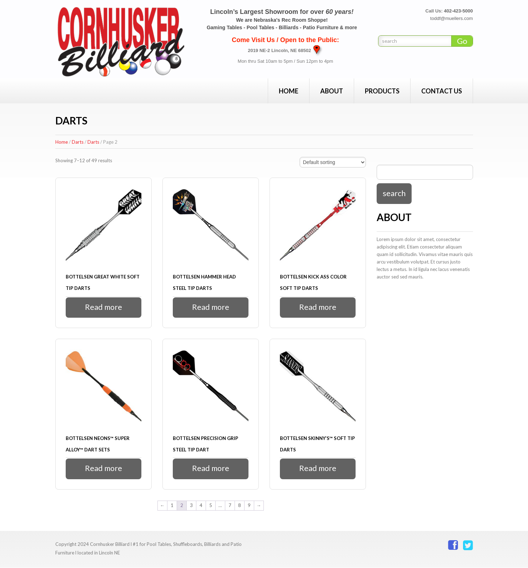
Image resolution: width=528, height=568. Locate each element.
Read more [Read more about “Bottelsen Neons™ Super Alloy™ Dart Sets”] (103, 469)
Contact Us (441, 91)
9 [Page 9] (249, 505)
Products (382, 91)
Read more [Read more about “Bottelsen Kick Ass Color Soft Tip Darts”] (317, 307)
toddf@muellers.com (451, 18)
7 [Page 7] (229, 505)
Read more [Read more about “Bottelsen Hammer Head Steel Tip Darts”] (210, 307)
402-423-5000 (458, 11)
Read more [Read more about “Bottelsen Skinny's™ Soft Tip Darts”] (317, 469)
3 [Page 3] (191, 505)
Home (288, 91)
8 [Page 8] (239, 505)
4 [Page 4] (201, 505)
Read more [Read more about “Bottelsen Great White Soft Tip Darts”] (103, 307)
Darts (78, 142)
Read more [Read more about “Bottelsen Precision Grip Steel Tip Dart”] (210, 469)
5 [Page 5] (210, 505)
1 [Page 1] (172, 505)
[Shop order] (333, 162)
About (331, 91)
